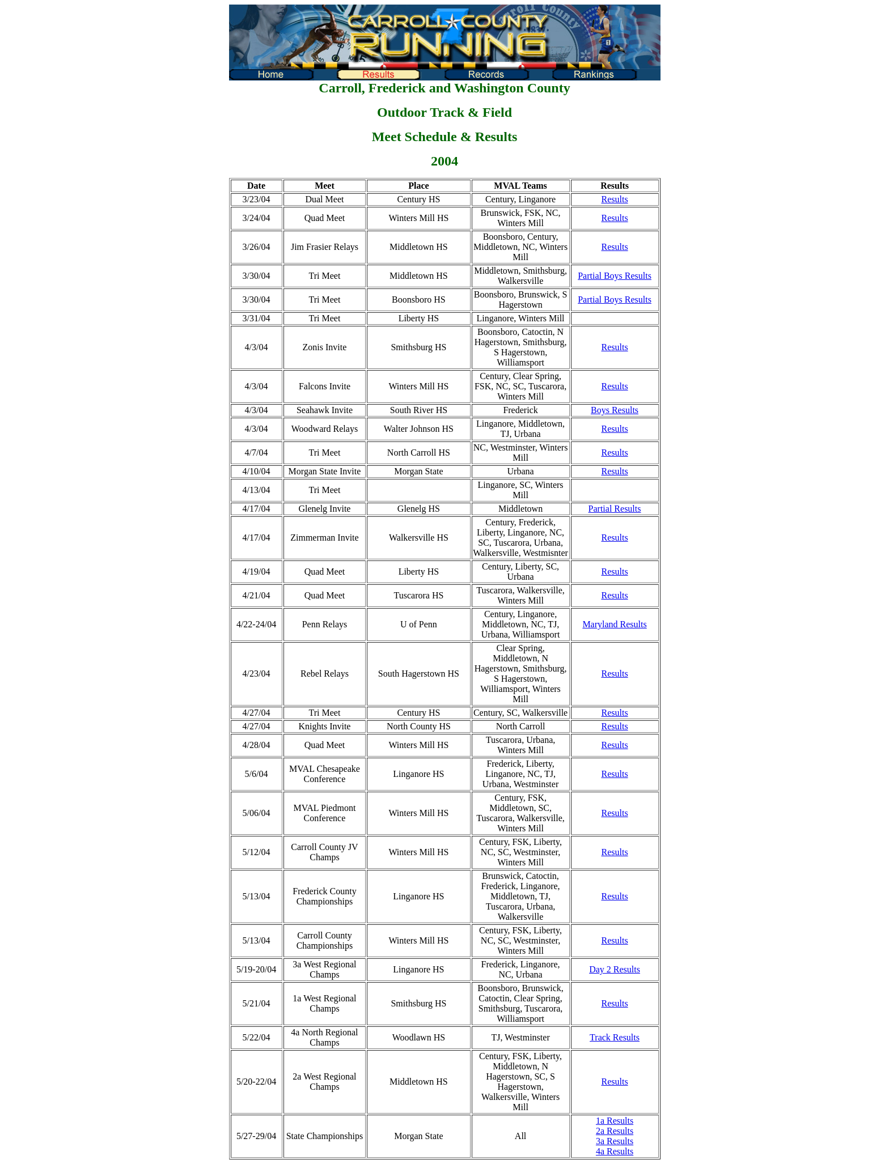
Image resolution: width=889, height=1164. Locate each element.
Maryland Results (614, 624)
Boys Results (614, 410)
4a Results (614, 1151)
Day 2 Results (614, 969)
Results (614, 199)
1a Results (614, 1120)
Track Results (615, 1037)
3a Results (614, 1141)
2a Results (614, 1131)
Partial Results (615, 508)
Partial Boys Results (614, 276)
